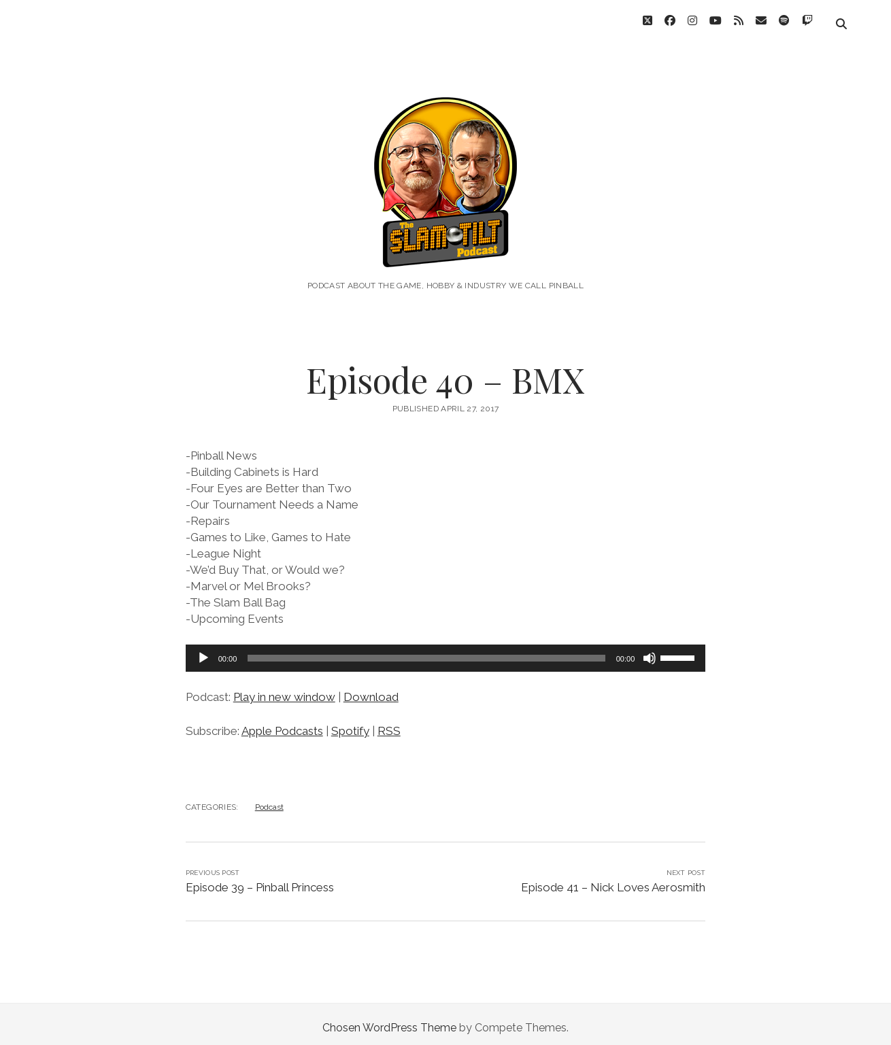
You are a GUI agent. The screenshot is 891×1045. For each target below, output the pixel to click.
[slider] (426, 650)
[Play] (203, 650)
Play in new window (284, 689)
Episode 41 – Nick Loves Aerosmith (613, 880)
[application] (446, 650)
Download (371, 689)
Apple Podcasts (282, 723)
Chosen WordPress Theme (389, 1020)
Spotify (350, 723)
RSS (389, 723)
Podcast (269, 799)
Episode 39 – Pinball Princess (260, 880)
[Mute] (649, 650)
